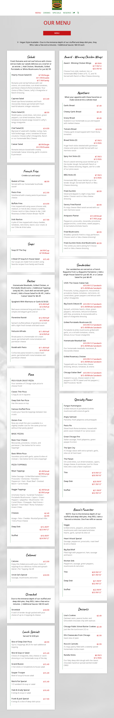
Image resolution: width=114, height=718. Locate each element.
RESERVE (67, 13)
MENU (38, 13)
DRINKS (46, 13)
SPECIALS (57, 13)
